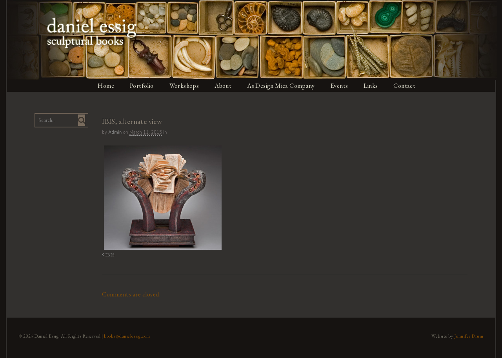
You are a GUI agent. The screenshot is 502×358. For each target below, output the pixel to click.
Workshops (184, 86)
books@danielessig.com (126, 336)
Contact (406, 86)
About (223, 86)
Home (105, 86)
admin (114, 132)
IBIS (107, 255)
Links (372, 86)
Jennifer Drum (470, 336)
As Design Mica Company (281, 86)
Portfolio (141, 86)
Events (340, 86)
